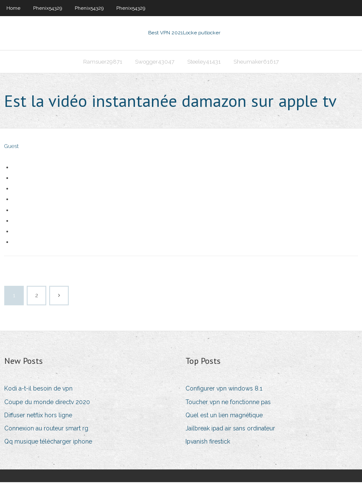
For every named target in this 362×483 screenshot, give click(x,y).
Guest (11, 147)
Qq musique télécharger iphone (48, 442)
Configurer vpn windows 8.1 (223, 389)
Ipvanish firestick (207, 442)
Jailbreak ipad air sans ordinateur (230, 429)
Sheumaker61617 (256, 62)
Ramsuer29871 (102, 62)
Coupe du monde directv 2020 (47, 402)
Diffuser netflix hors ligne (38, 416)
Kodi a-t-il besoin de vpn (38, 389)
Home (13, 8)
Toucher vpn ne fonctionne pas (228, 402)
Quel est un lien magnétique (224, 416)
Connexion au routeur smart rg (46, 429)
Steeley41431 (204, 62)
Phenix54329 (47, 8)
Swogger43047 (154, 62)
